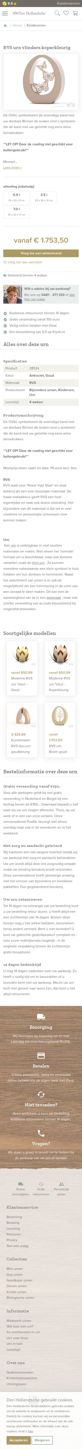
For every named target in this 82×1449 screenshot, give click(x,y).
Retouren (14, 1234)
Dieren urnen (17, 1286)
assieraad (54, 597)
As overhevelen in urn (23, 1332)
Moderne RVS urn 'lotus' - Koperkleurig (59, 684)
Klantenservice (68, 3)
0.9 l (16, 197)
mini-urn (38, 562)
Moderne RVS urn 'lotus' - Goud (21, 684)
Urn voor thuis (17, 1337)
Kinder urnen (16, 1291)
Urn (32, 394)
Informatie (18, 1311)
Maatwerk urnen (19, 1320)
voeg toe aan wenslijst (22, 262)
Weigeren (42, 1440)
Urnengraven (16, 1384)
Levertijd (13, 1349)
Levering (13, 1228)
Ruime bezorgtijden (21, 1189)
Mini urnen (15, 1268)
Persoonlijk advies (61, 1189)
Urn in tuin (15, 1343)
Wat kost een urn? (20, 1326)
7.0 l (16, 212)
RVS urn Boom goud (58, 748)
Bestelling (14, 1216)
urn (13, 545)
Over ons (16, 1362)
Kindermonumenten (22, 1378)
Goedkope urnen (19, 1280)
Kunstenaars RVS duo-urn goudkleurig (21, 746)
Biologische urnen (20, 1297)
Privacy (12, 1239)
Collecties (17, 1259)
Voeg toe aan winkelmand (41, 253)
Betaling (13, 1222)
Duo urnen (15, 1274)
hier (30, 1431)
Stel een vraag (17, 1245)
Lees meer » (12, 167)
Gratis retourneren (41, 1189)
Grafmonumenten (20, 1372)
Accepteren (19, 1440)
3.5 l (43, 197)
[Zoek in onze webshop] (57, 13)
